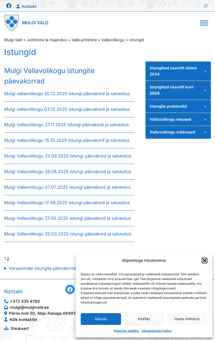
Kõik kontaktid (23, 319)
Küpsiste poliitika (126, 331)
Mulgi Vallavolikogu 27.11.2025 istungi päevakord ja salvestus (67, 124)
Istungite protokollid (168, 106)
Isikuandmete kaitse (157, 331)
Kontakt (29, 6)
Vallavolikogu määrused (172, 132)
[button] (204, 260)
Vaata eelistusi (186, 319)
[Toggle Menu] (204, 22)
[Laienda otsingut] (205, 6)
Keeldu (144, 319)
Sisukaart (20, 328)
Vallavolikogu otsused (170, 119)
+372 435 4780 (25, 301)
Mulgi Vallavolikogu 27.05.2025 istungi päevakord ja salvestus (67, 218)
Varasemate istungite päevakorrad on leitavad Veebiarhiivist (69, 268)
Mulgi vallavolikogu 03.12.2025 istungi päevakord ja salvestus (67, 109)
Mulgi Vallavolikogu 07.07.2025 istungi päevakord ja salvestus (67, 187)
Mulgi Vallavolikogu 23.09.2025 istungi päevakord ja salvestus (67, 156)
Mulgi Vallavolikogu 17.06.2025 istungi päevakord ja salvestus (67, 202)
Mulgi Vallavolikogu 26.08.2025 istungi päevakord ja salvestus (67, 171)
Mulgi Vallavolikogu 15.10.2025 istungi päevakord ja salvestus (67, 140)
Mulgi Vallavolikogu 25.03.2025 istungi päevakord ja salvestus (67, 233)
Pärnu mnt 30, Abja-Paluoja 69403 (42, 313)
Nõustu (101, 319)
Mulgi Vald (35, 22)
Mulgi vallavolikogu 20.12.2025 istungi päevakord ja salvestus (67, 93)
